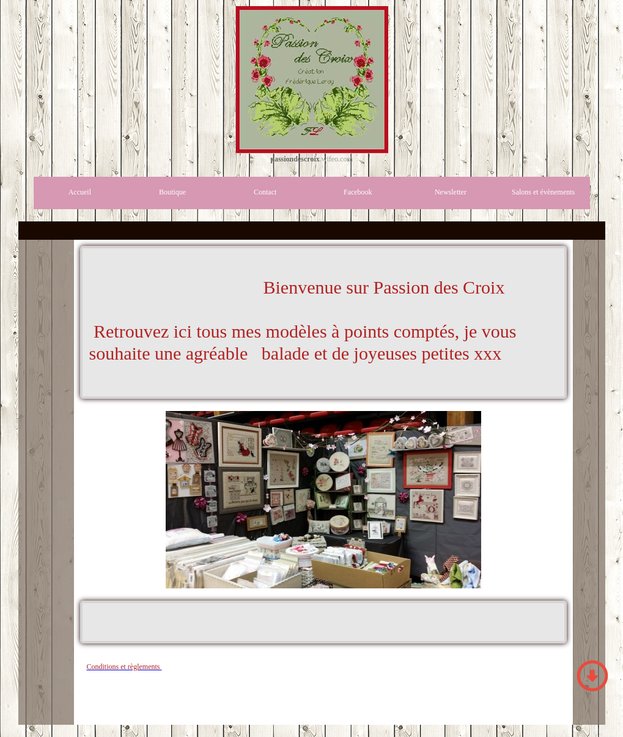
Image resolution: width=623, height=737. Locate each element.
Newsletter (450, 192)
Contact (265, 192)
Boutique (172, 192)
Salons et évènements (543, 192)
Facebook (358, 192)
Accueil (79, 192)
